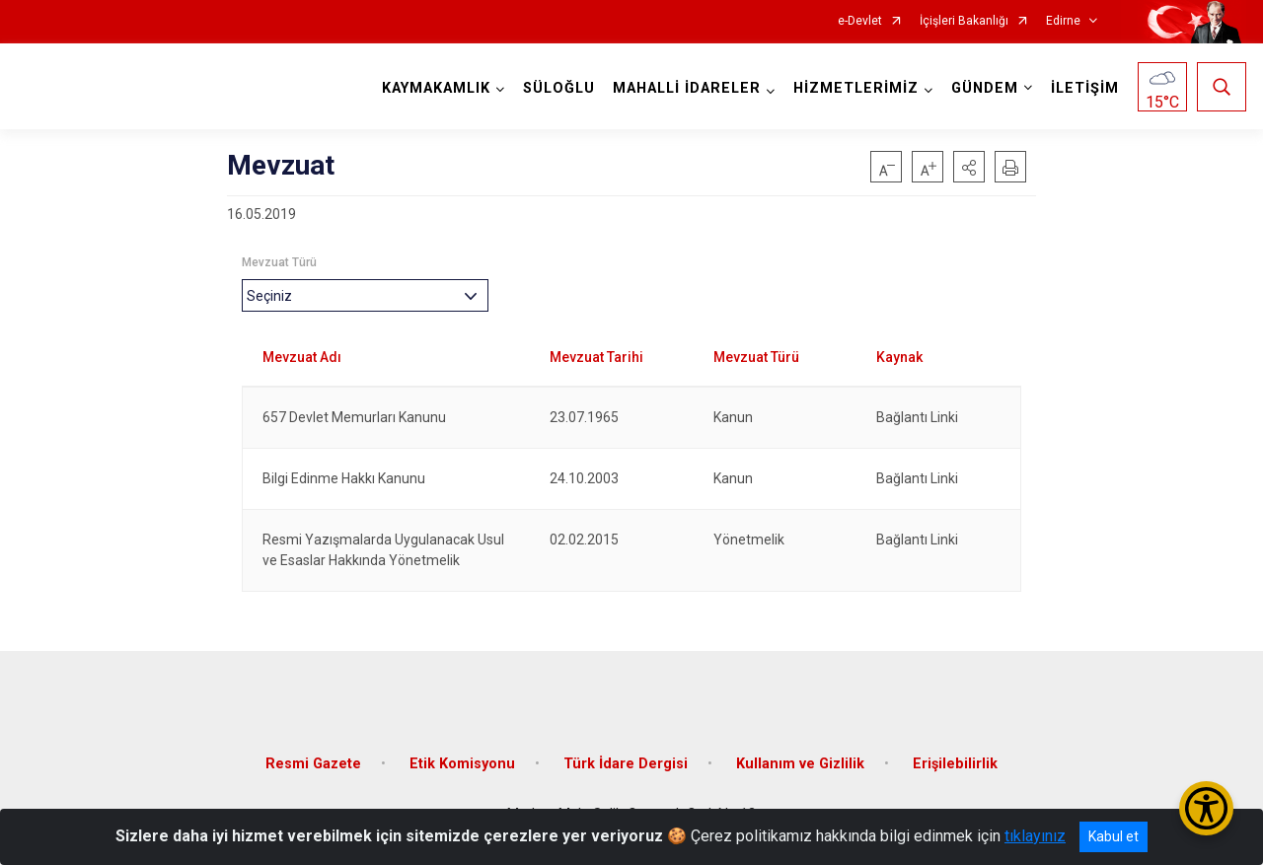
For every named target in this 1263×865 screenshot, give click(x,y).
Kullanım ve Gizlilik (800, 762)
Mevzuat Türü (279, 262)
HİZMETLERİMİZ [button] (856, 88)
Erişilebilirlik (955, 762)
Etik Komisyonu (462, 762)
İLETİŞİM (1085, 88)
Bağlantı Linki (917, 417)
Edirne (1063, 21)
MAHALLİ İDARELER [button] (687, 88)
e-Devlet (860, 21)
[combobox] (365, 295)
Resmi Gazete (313, 762)
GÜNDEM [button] (984, 88)
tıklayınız (1035, 836)
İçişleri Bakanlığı (964, 21)
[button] (969, 166)
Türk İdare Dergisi (625, 762)
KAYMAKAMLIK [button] (436, 88)
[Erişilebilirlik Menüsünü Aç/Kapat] (1206, 808)
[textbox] (274, 295)
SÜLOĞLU (559, 88)
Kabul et (1113, 836)
